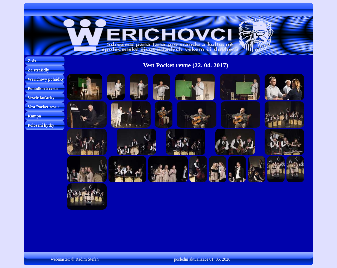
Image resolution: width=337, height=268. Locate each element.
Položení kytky (41, 125)
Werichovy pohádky (46, 79)
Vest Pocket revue (44, 107)
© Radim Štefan (85, 259)
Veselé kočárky (41, 97)
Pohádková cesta (43, 88)
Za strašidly (38, 70)
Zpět (32, 61)
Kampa (34, 116)
